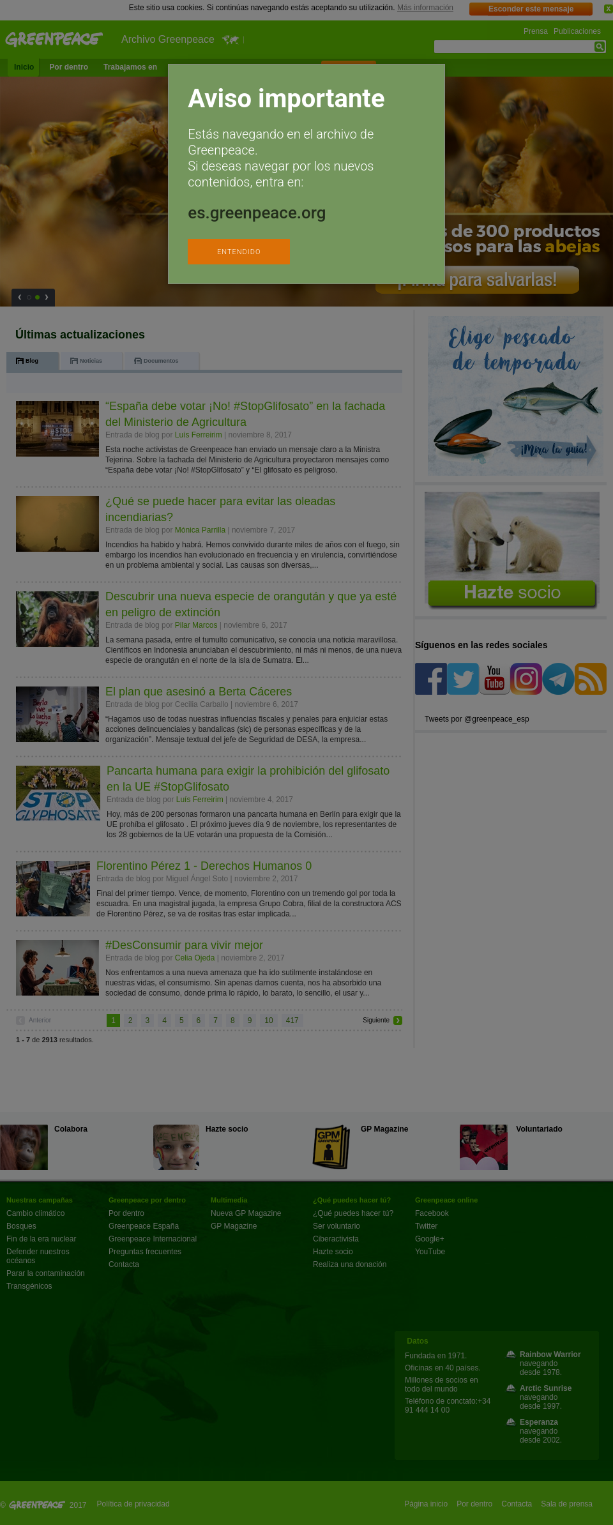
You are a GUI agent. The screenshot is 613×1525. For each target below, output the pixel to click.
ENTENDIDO (239, 252)
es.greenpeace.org (257, 212)
